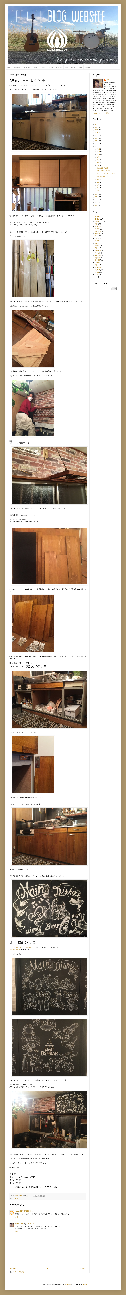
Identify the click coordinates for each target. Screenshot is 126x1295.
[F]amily (97, 229)
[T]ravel (97, 262)
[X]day (97, 272)
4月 (98, 182)
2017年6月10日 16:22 (34, 1224)
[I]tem (96, 236)
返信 (16, 1217)
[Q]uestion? (98, 255)
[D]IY (16, 1198)
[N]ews (97, 248)
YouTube (50, 67)
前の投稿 (82, 1268)
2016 (97, 194)
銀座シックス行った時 (23, 947)
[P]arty (97, 253)
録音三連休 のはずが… (104, 170)
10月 (98, 154)
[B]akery (97, 219)
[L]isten (97, 243)
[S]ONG (97, 260)
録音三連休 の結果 (102, 168)
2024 (97, 127)
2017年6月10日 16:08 (26, 1211)
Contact (87, 67)
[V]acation (98, 267)
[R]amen (97, 258)
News (9, 67)
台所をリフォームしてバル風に (106, 173)
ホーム (48, 1268)
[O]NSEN (98, 250)
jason (17, 1211)
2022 (97, 133)
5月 (98, 179)
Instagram (59, 67)
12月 (98, 149)
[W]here (97, 270)
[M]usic (97, 245)
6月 (98, 165)
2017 (97, 146)
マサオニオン (19, 1224)
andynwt (68, 1284)
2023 (97, 130)
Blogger (84, 1284)
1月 (98, 191)
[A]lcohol (97, 217)
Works (35, 67)
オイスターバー (14, 949)
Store (80, 67)
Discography (26, 67)
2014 (97, 200)
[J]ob (96, 238)
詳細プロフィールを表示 (101, 113)
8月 (98, 160)
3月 (98, 185)
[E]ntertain (98, 226)
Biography (17, 67)
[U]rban (97, 265)
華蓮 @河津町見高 (102, 176)
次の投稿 (13, 1268)
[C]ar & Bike (98, 221)
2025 (97, 124)
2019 (97, 141)
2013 (97, 202)
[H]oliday (97, 233)
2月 (98, 188)
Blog (66, 67)
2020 (97, 138)
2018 (97, 144)
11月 (98, 151)
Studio (43, 67)
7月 (98, 163)
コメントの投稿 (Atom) (20, 1272)
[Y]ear (97, 274)
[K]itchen (97, 241)
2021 (97, 135)
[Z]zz (96, 277)
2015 (97, 197)
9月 (98, 157)
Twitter (73, 67)
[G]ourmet (98, 231)
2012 (97, 205)
